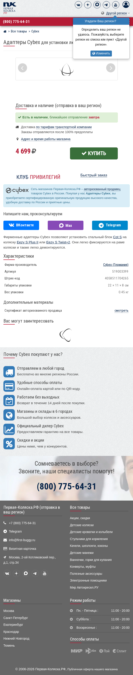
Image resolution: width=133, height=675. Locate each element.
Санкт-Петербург (15, 618)
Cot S (117, 237)
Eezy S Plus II (27, 242)
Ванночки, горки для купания (91, 560)
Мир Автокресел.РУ (84, 587)
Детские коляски (82, 525)
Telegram (15, 531)
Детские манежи (82, 553)
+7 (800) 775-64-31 (22, 523)
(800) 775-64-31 (16, 22)
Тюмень (9, 645)
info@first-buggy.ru (22, 540)
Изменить (101, 53)
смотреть (121, 310)
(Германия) (115, 265)
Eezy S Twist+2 (58, 242)
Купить (93, 153)
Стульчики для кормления (89, 539)
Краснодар (11, 631)
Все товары (80, 507)
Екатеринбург (13, 624)
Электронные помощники (88, 580)
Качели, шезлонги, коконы (89, 546)
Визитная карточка (22, 548)
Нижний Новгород (16, 638)
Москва (8, 611)
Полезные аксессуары (86, 573)
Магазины (12, 600)
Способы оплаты (84, 639)
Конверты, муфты (83, 566)
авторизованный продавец (102, 189)
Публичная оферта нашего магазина (93, 669)
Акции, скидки (80, 518)
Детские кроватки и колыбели (91, 532)
